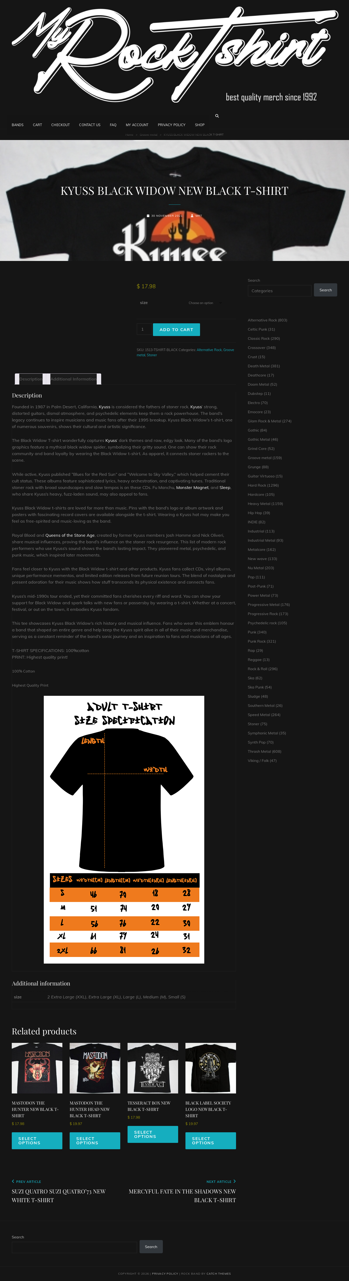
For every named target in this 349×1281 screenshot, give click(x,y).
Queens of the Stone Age (70, 535)
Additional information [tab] (73, 379)
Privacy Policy (172, 116)
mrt (199, 215)
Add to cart (176, 329)
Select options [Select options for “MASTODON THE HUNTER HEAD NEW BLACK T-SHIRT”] (87, 1140)
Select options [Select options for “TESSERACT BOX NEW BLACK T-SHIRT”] (145, 1134)
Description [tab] (31, 379)
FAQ (113, 116)
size (144, 302)
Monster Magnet (192, 487)
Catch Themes (219, 1273)
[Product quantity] (144, 329)
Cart (37, 116)
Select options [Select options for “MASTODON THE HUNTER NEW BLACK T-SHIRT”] (29, 1140)
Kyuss (104, 406)
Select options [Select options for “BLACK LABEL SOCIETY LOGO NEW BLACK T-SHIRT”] (203, 1140)
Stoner (152, 355)
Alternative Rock (209, 350)
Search (254, 280)
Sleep (225, 487)
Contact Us (89, 116)
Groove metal (148, 134)
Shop (200, 116)
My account (137, 116)
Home (129, 134)
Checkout (60, 116)
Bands (18, 116)
